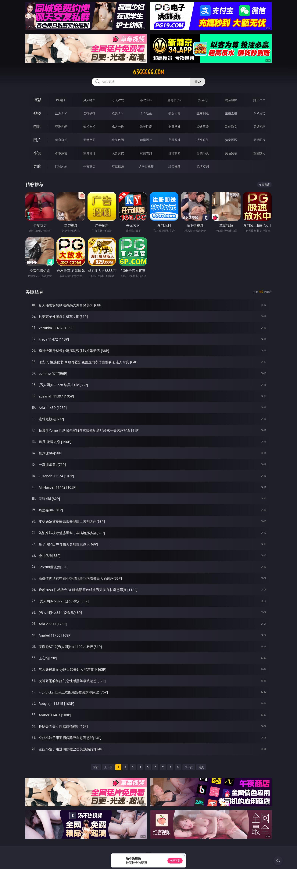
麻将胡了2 (174, 100)
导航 (37, 166)
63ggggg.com (148, 72)
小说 (37, 153)
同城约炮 (61, 166)
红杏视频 (174, 166)
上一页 (108, 767)
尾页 (201, 767)
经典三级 (203, 126)
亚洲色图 (89, 140)
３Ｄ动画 (146, 113)
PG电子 (61, 100)
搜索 (198, 82)
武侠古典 (146, 153)
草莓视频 (118, 166)
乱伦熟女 (231, 126)
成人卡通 (118, 126)
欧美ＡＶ (118, 113)
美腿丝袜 (174, 140)
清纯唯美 (203, 140)
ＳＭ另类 (259, 113)
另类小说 (203, 153)
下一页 (189, 767)
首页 (95, 767)
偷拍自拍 (89, 126)
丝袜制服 (203, 113)
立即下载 (175, 860)
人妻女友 (118, 153)
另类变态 (259, 126)
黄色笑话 (231, 153)
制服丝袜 (174, 126)
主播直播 (231, 113)
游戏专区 (146, 100)
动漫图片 (146, 140)
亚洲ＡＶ (61, 113)
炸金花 (202, 100)
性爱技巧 (259, 153)
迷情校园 (174, 153)
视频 (37, 113)
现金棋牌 (231, 100)
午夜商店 (89, 166)
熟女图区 (231, 140)
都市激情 (61, 153)
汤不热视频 (146, 166)
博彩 (37, 99)
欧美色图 (118, 140)
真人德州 (89, 100)
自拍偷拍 (89, 113)
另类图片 (259, 140)
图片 (37, 139)
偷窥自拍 (61, 140)
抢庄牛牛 (259, 100)
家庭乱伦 (89, 153)
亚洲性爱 (61, 126)
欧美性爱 (146, 126)
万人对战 (118, 100)
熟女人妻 (174, 113)
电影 (37, 126)
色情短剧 (203, 166)
